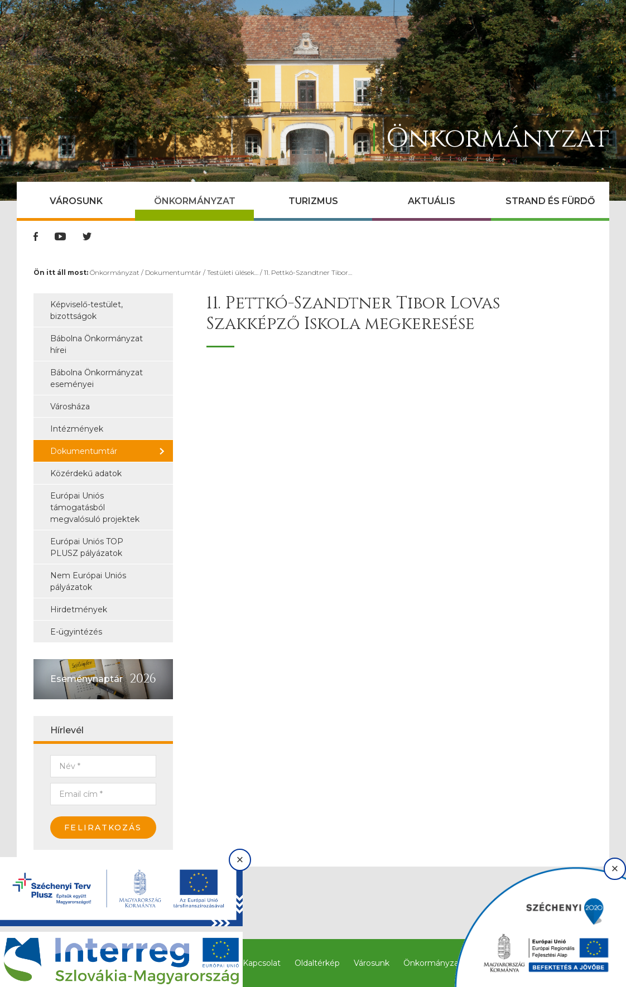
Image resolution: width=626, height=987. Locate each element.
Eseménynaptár (86, 679)
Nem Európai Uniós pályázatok (88, 581)
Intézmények (76, 429)
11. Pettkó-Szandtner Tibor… (308, 272)
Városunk (76, 201)
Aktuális (431, 201)
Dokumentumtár (173, 272)
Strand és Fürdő (550, 201)
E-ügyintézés (76, 632)
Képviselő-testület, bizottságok (86, 310)
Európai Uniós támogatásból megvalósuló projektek (94, 507)
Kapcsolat (262, 963)
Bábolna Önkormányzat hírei (96, 344)
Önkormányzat (194, 201)
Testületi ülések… (232, 272)
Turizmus (313, 201)
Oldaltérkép (317, 963)
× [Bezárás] (240, 860)
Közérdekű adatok (86, 473)
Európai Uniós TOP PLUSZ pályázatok (86, 547)
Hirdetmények (78, 609)
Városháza (70, 406)
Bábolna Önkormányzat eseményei (96, 378)
